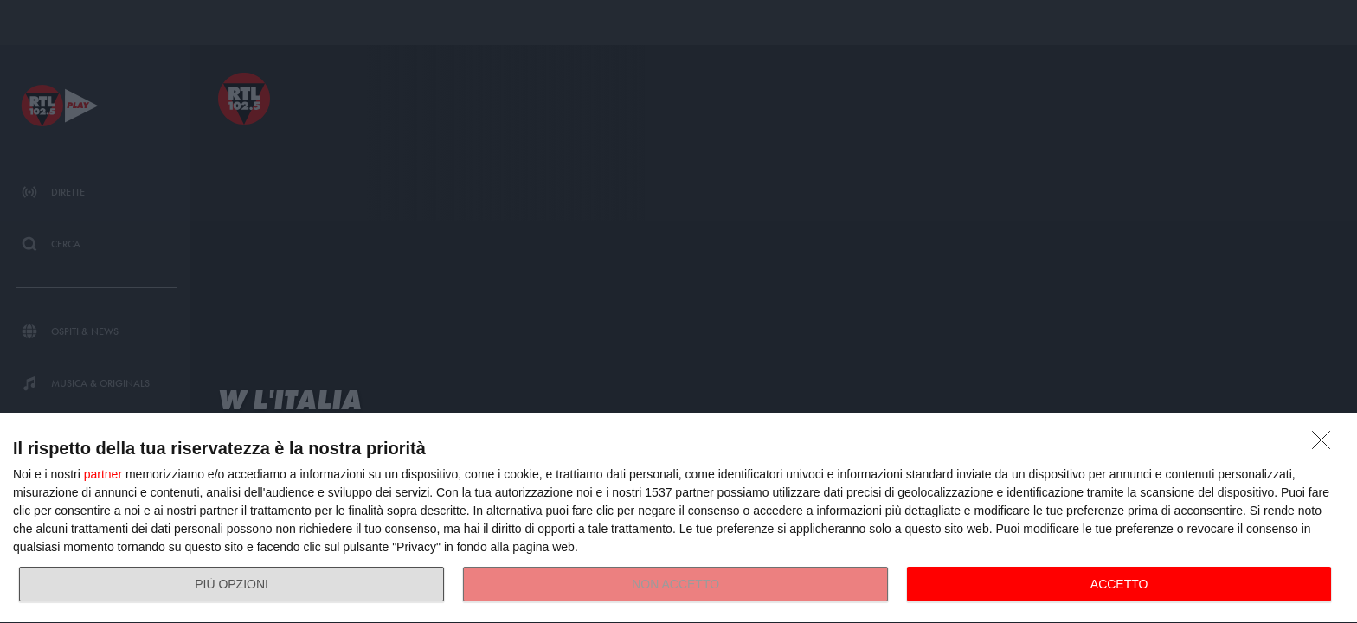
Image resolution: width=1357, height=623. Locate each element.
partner (103, 474)
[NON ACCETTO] (1326, 445)
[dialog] (678, 518)
